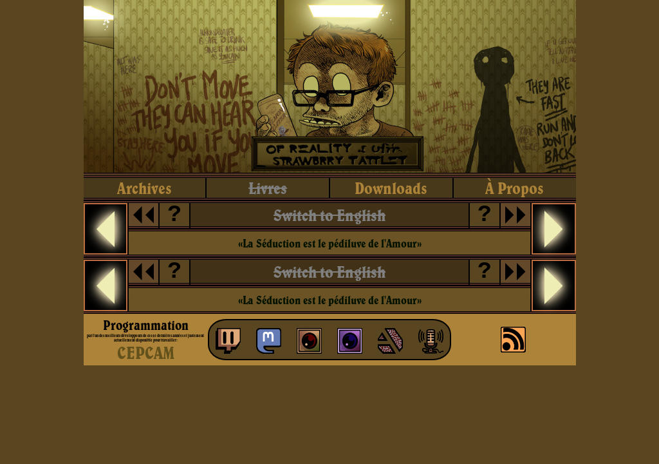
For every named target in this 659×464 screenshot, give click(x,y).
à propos (514, 188)
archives (144, 188)
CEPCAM (145, 352)
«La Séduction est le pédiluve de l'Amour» (330, 243)
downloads (391, 188)
